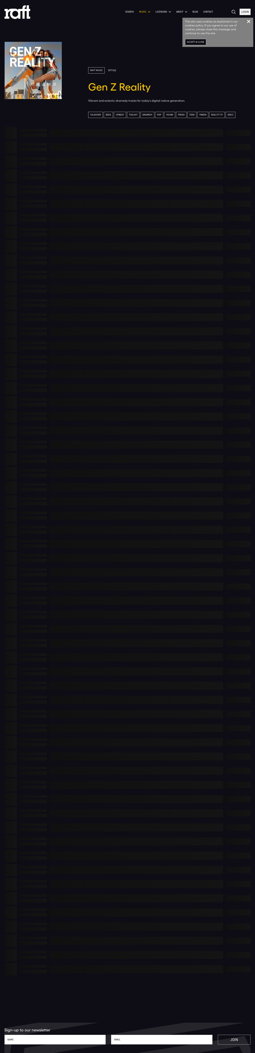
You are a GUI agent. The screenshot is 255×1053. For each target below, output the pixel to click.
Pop (159, 114)
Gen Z (230, 114)
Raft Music (96, 70)
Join (234, 1039)
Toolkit (133, 114)
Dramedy (147, 114)
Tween (202, 114)
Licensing (163, 12)
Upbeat (120, 114)
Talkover (95, 114)
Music (144, 12)
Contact (208, 12)
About (181, 12)
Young (169, 114)
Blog (195, 12)
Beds (108, 114)
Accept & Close (195, 42)
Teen (191, 114)
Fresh (181, 114)
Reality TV (217, 114)
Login (245, 12)
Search (129, 12)
